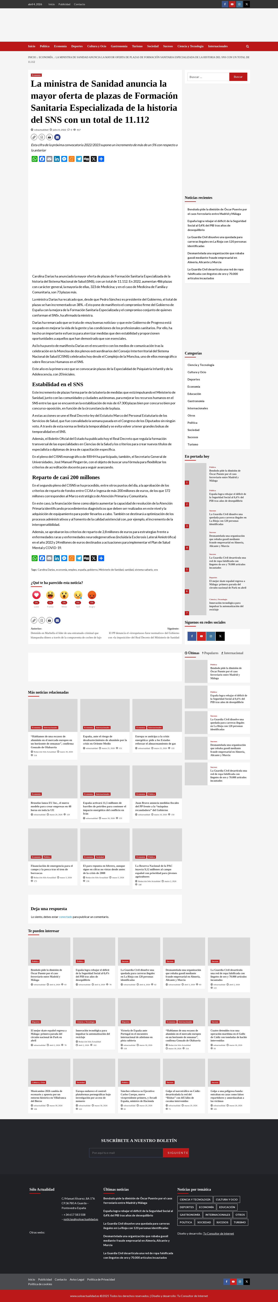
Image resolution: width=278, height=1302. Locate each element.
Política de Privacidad (101, 1279)
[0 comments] (70, 129)
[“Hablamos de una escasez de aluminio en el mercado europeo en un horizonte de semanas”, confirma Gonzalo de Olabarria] (52, 715)
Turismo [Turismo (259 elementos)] (240, 1222)
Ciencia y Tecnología (190, 46)
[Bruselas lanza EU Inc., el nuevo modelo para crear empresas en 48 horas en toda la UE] (52, 781)
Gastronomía (119, 46)
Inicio (51, 4)
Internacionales (218, 46)
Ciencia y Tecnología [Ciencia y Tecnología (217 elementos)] (195, 1199)
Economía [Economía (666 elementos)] (206, 1207)
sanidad (129, 569)
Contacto (79, 4)
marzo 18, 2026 (108, 818)
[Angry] (91, 597)
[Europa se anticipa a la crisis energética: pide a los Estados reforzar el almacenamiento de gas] (157, 715)
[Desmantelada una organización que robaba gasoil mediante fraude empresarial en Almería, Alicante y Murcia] (195, 539)
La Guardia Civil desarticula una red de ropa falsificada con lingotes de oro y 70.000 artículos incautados (215, 274)
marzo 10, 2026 (160, 814)
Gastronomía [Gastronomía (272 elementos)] (190, 1214)
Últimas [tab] (193, 653)
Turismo (137, 46)
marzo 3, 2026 (66, 877)
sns (156, 569)
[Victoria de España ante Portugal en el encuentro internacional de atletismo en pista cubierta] (139, 1012)
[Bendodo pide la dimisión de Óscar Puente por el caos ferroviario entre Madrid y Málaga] (195, 474)
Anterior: (68, 633)
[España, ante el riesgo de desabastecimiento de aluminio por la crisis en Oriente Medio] (105, 715)
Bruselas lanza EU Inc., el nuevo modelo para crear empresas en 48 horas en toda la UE (51, 806)
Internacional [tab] (233, 653)
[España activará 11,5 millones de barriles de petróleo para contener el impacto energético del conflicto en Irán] (105, 781)
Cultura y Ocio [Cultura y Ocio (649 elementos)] (227, 1199)
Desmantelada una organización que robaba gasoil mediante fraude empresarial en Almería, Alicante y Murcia (216, 258)
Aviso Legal (77, 1279)
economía (61, 569)
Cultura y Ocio (96, 46)
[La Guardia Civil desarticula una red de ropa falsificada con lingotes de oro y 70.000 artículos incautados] (195, 561)
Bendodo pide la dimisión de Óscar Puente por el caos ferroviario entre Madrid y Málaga (217, 211)
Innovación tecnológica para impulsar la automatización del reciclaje (226, 606)
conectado (65, 916)
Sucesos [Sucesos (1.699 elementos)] (222, 1222)
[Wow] (64, 597)
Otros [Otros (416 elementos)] (240, 1214)
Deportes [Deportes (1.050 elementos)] (187, 1207)
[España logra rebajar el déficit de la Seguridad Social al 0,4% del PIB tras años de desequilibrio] (195, 495)
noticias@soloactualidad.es (81, 1219)
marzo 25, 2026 (108, 748)
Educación (194, 393)
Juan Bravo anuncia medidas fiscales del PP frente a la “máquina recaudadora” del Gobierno (157, 806)
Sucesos (168, 46)
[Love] (36, 597)
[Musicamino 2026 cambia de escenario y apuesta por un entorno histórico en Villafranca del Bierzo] (49, 1073)
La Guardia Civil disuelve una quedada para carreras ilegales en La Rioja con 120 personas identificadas (217, 241)
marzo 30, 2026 (66, 752)
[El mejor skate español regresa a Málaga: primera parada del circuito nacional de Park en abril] (195, 582)
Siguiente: (142, 633)
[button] (34, 137)
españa (82, 569)
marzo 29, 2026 (146, 1105)
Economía (60, 46)
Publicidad (64, 4)
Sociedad (153, 46)
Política (45, 46)
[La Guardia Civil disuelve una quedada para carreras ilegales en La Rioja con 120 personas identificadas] (195, 517)
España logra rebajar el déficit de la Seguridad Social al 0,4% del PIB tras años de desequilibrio (217, 225)
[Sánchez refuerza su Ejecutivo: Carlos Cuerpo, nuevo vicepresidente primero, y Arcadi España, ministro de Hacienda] (139, 1073)
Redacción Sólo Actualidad (45, 752)
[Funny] (50, 597)
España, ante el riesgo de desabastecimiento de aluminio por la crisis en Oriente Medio (105, 740)
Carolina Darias (46, 569)
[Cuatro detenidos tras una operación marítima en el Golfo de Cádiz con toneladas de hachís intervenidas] (229, 1012)
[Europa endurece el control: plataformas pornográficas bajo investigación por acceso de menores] (94, 1073)
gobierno (92, 569)
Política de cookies (40, 1284)
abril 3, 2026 (190, 984)
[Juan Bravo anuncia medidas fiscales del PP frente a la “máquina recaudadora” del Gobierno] (157, 781)
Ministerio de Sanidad (111, 569)
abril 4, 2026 (55, 984)
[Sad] (78, 597)
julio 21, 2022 (59, 129)
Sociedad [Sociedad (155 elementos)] (204, 1222)
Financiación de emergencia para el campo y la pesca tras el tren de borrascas (52, 869)
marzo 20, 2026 (56, 814)
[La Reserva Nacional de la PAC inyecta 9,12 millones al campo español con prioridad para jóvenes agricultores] (157, 844)
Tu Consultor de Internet (218, 1233)
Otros (191, 415)
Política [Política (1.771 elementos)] (186, 1222)
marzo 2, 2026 (170, 881)
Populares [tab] (210, 653)
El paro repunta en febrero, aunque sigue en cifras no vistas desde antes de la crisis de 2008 (104, 869)
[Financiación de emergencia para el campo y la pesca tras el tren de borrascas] (52, 844)
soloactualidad (41, 129)
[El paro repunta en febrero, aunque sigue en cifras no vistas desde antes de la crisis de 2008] (105, 844)
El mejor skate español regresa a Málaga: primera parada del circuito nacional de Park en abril (227, 584)
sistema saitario (144, 569)
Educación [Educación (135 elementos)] (227, 1207)
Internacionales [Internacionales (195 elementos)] (217, 1214)
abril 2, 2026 (235, 984)
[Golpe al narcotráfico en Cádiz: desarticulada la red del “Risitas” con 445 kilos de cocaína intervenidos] (184, 1073)
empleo (72, 569)
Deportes (77, 46)
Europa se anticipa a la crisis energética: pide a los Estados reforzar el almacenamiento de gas (155, 740)
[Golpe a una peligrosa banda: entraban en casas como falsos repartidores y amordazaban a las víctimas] (229, 1073)
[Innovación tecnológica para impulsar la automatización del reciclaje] (195, 604)
